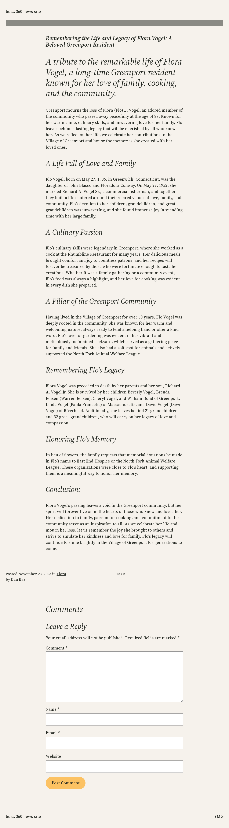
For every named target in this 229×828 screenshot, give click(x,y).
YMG (218, 816)
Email (53, 732)
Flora (61, 573)
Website (53, 756)
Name (52, 709)
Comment (56, 648)
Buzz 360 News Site (23, 11)
